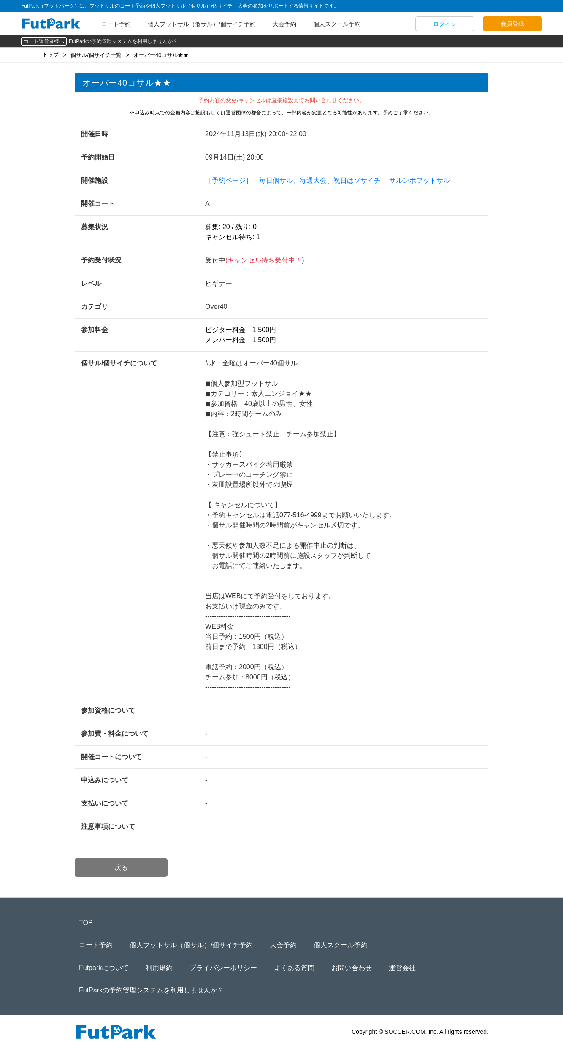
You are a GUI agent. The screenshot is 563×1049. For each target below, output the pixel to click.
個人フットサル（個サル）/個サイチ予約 (202, 24)
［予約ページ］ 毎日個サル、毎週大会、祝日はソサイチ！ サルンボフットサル (327, 180)
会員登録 (512, 23)
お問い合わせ (351, 967)
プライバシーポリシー (223, 967)
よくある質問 (294, 967)
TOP (86, 922)
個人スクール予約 (336, 24)
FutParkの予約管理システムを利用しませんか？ (123, 41)
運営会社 (402, 967)
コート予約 (116, 24)
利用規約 (159, 967)
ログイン (445, 24)
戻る (121, 867)
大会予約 (284, 24)
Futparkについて (104, 967)
